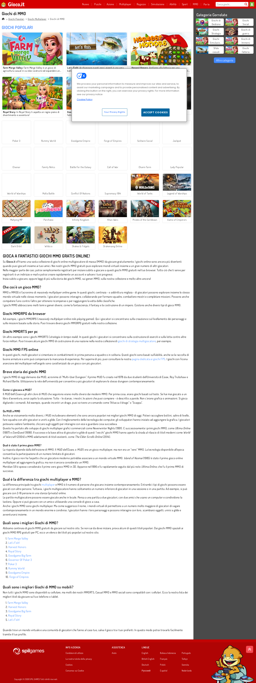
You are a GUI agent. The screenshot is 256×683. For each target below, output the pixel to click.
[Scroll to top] (249, 649)
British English (148, 659)
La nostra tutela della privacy (79, 659)
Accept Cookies (155, 112)
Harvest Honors (17, 547)
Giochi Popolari (16, 18)
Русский (146, 670)
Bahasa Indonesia (168, 653)
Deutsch (145, 665)
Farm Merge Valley (18, 538)
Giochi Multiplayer (37, 18)
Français (163, 659)
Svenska (185, 665)
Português (186, 653)
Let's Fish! (14, 542)
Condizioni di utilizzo (74, 653)
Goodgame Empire (19, 572)
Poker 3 (12, 564)
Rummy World (16, 568)
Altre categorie (224, 60)
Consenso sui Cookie (75, 670)
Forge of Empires (19, 577)
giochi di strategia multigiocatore (137, 341)
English (145, 653)
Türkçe (185, 659)
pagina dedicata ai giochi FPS (148, 359)
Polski (162, 665)
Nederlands (187, 670)
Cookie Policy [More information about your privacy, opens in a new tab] (84, 99)
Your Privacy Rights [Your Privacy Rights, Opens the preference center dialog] (114, 112)
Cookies (69, 665)
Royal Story (14, 551)
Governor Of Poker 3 (20, 560)
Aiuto (114, 653)
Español (163, 670)
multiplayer (48, 484)
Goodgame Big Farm (19, 555)
